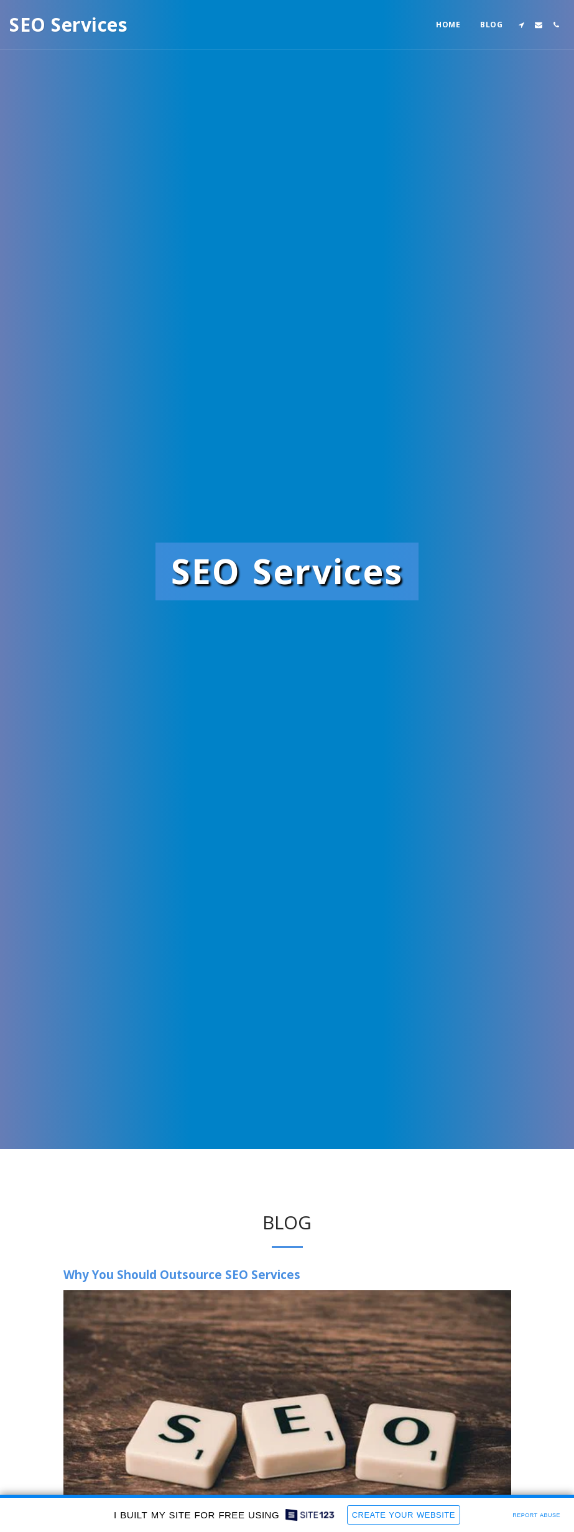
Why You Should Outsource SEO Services (181, 1274)
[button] (521, 25)
